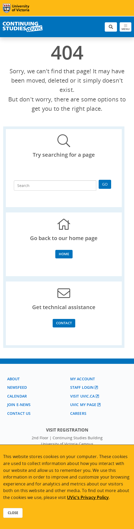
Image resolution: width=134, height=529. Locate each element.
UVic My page (83, 404)
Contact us (19, 413)
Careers (78, 413)
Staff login (82, 387)
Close (13, 512)
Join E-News (19, 404)
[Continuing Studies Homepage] (22, 26)
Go (105, 184)
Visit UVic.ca (82, 396)
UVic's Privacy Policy (88, 497)
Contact (64, 323)
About (13, 378)
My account (82, 378)
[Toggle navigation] (125, 27)
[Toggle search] (111, 27)
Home (64, 253)
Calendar (17, 396)
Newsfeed (17, 387)
